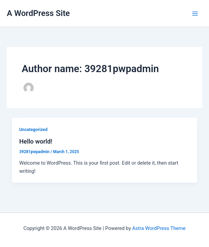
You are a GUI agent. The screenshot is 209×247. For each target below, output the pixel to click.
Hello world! (35, 141)
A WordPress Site (38, 13)
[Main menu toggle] (195, 13)
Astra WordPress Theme (159, 228)
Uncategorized (33, 129)
